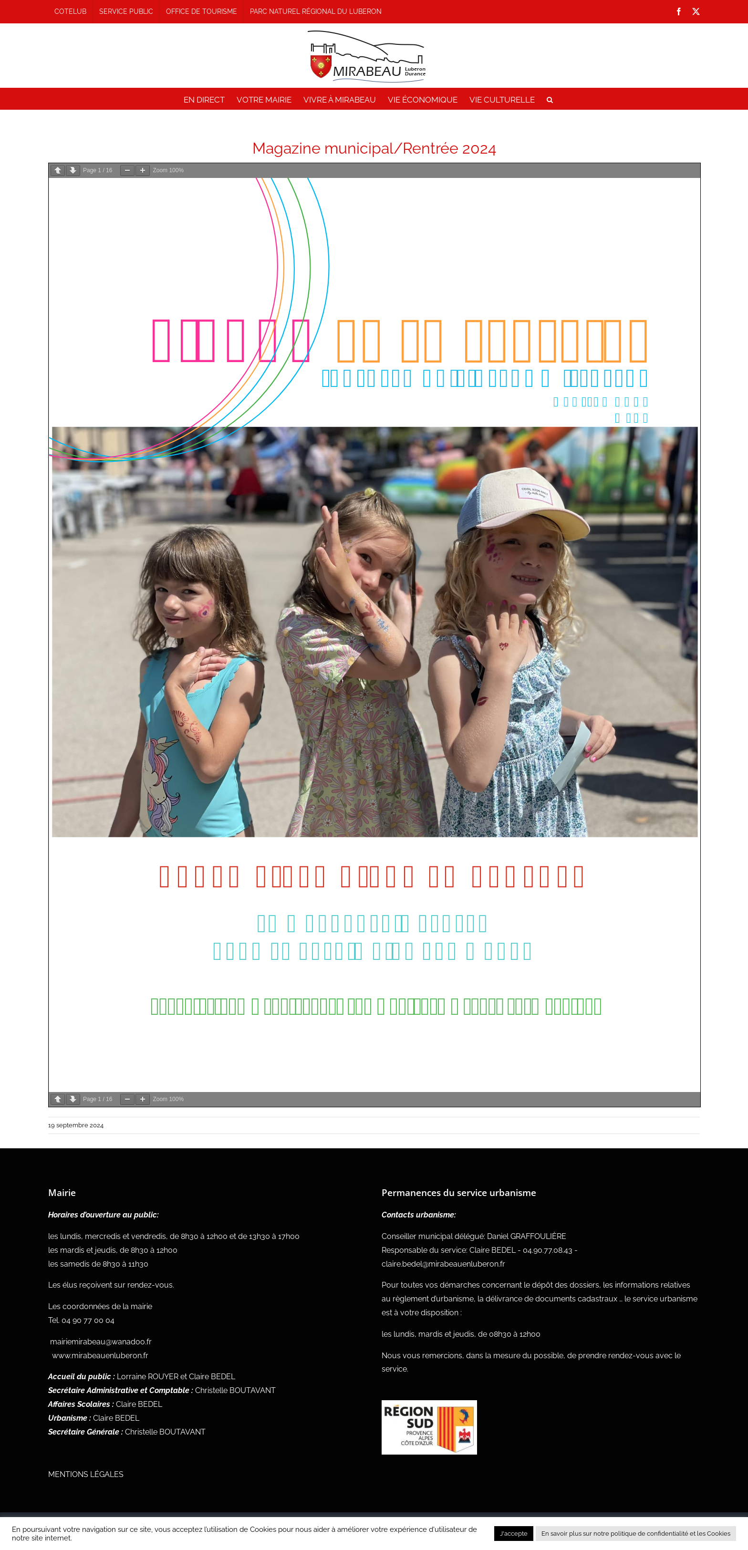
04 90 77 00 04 (88, 1320)
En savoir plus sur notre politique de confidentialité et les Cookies (635, 1533)
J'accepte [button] (514, 1533)
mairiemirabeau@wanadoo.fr (101, 1341)
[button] (550, 99)
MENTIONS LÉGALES (86, 1474)
